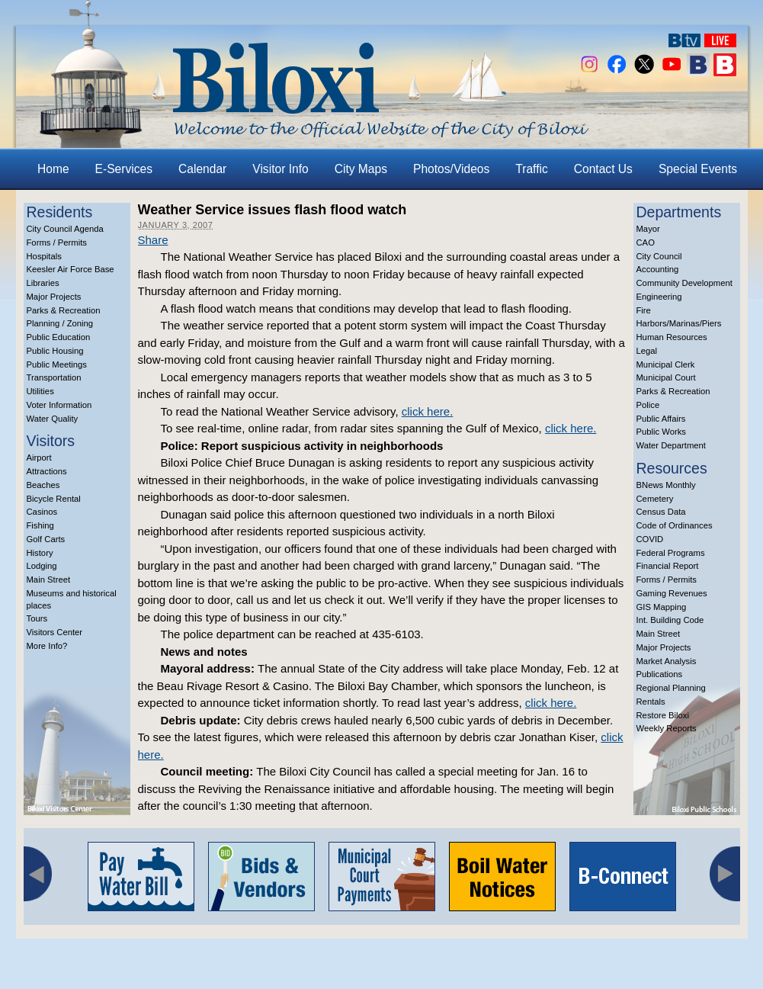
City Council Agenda (65, 228)
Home (53, 168)
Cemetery (655, 498)
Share (153, 239)
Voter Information (59, 404)
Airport (39, 457)
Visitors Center (55, 632)
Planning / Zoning (60, 323)
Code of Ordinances (674, 525)
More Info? (47, 645)
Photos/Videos (451, 168)
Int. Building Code (670, 620)
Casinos (42, 511)
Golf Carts (46, 539)
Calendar (202, 168)
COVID (650, 539)
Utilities (40, 391)
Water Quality (53, 418)
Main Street (49, 579)
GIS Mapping (661, 607)
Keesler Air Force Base (70, 269)
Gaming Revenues (671, 593)
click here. (428, 411)
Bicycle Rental (54, 498)
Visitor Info (280, 168)
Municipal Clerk (665, 364)
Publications (659, 674)
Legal (647, 350)
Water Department (671, 445)
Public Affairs (661, 418)
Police (648, 404)
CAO (645, 242)
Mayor (648, 228)
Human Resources (671, 337)
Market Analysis (666, 661)
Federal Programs (670, 552)
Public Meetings (57, 364)
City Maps (361, 168)
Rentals (650, 701)
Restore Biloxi (662, 715)
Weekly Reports (666, 728)
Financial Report (667, 565)
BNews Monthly (666, 485)
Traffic (531, 168)
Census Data (661, 511)
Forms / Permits (57, 242)
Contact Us (603, 168)
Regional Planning (671, 687)
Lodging (42, 565)
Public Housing (55, 350)
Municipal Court (666, 377)
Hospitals (44, 256)
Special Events (698, 168)
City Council (659, 256)
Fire (643, 310)
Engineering (659, 296)
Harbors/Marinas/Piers (679, 323)
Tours (37, 618)
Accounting (657, 269)
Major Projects (54, 296)
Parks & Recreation (64, 310)
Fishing (40, 525)
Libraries (43, 282)
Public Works (661, 431)
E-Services (123, 168)
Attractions (47, 471)
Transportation (54, 377)
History (40, 552)
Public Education (59, 337)
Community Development (684, 282)
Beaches (43, 485)
